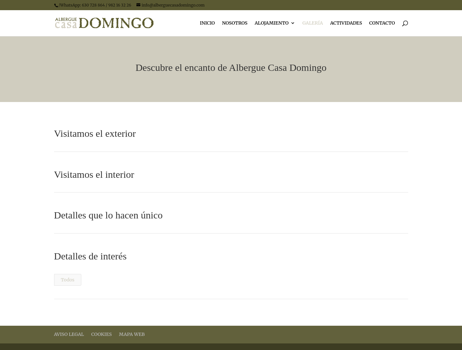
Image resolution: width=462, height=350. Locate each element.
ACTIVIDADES (346, 23)
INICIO (207, 23)
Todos (67, 280)
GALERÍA (312, 23)
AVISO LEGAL (69, 334)
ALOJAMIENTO (272, 23)
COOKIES (101, 334)
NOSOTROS (235, 23)
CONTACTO (382, 23)
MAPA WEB (132, 334)
